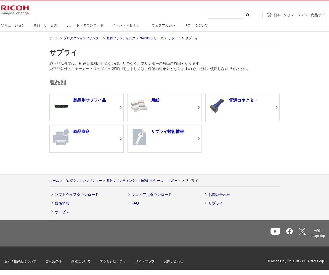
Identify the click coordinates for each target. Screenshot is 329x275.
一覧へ (294, 234)
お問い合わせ (219, 195)
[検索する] (238, 15)
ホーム (54, 38)
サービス (62, 212)
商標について (88, 261)
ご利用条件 (61, 261)
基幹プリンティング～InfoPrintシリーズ (134, 38)
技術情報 (62, 203)
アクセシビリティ (120, 261)
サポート (174, 38)
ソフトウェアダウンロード (77, 195)
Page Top (311, 236)
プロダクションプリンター (83, 38)
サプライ (215, 203)
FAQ (135, 203)
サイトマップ (152, 261)
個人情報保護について (27, 261)
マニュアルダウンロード (152, 195)
